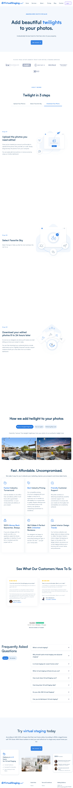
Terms (43, 785)
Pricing (49, 3)
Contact (61, 3)
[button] (34, 3)
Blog (55, 3)
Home (27, 3)
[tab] (24, 427)
